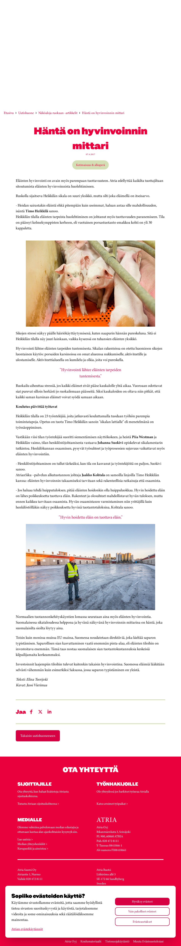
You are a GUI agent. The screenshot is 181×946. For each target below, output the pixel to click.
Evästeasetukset (142, 921)
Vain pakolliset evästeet (142, 911)
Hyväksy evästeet (142, 901)
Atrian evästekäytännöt (27, 928)
